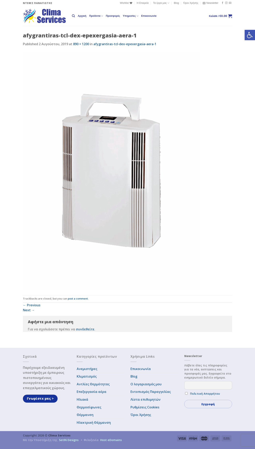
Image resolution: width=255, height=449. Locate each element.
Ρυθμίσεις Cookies (144, 407)
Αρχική (82, 15)
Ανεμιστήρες (87, 369)
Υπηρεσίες (130, 16)
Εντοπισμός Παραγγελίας (150, 391)
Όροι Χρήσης (190, 2)
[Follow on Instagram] (226, 3)
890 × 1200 (81, 44)
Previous (31, 305)
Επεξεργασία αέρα (91, 391)
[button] (250, 35)
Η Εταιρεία (143, 2)
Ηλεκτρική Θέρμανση (94, 422)
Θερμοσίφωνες (89, 407)
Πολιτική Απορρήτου (205, 393)
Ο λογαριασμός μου (146, 384)
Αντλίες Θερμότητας (93, 384)
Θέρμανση (85, 415)
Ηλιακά (82, 399)
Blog (176, 2)
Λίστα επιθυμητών (145, 399)
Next (29, 310)
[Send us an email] (230, 3)
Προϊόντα (96, 16)
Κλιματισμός (87, 376)
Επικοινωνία (148, 15)
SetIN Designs (68, 440)
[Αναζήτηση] (73, 16)
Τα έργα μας (161, 3)
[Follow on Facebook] (222, 3)
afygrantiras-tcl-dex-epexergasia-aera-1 (124, 44)
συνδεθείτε (85, 329)
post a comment (78, 298)
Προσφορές (113, 15)
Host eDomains (111, 440)
